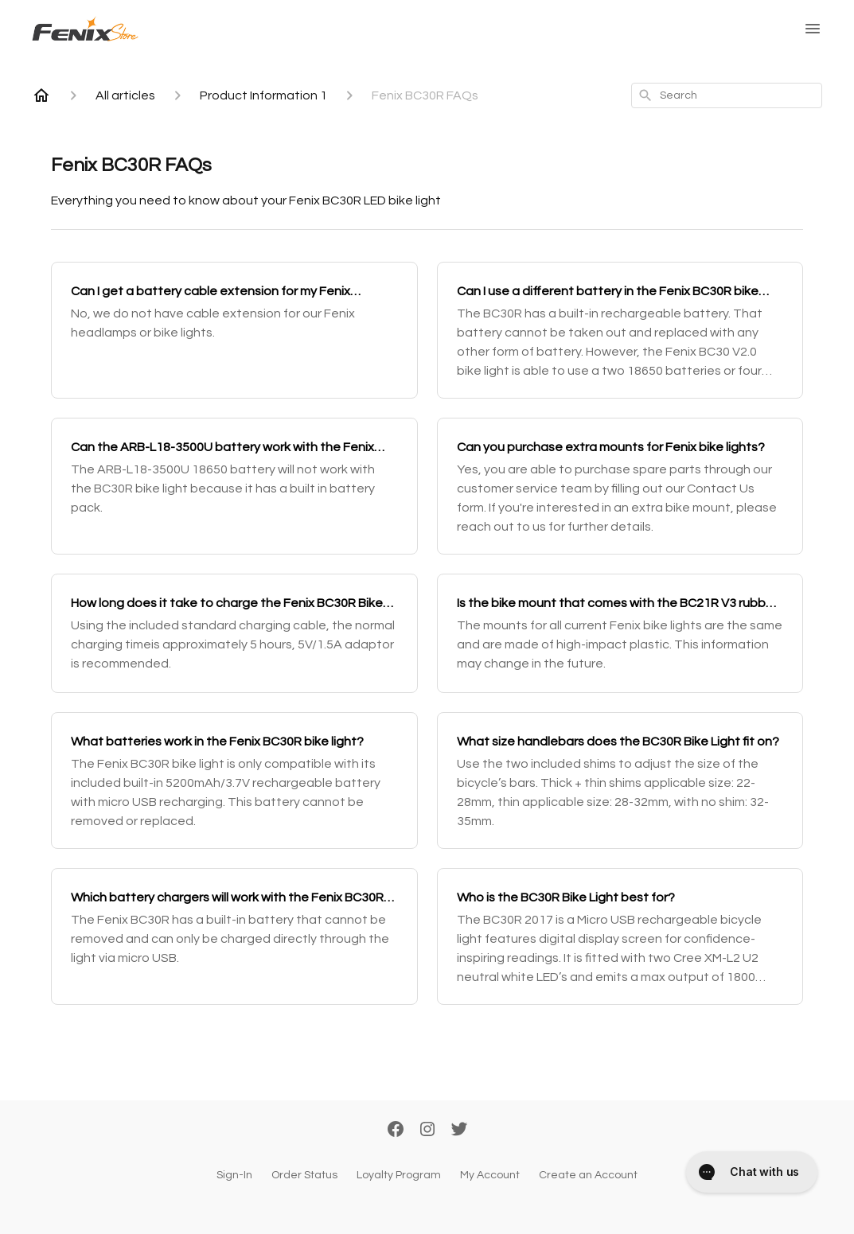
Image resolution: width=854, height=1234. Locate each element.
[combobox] (726, 95)
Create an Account (588, 1175)
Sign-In (234, 1175)
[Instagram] (427, 1130)
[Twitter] (459, 1130)
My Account (490, 1175)
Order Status (304, 1175)
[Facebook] (395, 1130)
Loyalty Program (399, 1175)
